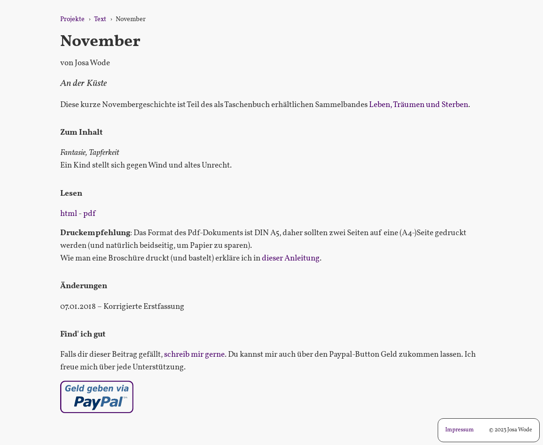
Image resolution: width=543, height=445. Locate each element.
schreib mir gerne (194, 354)
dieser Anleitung (291, 258)
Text (100, 19)
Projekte (72, 19)
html (68, 213)
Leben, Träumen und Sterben (418, 105)
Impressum (459, 430)
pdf (89, 213)
